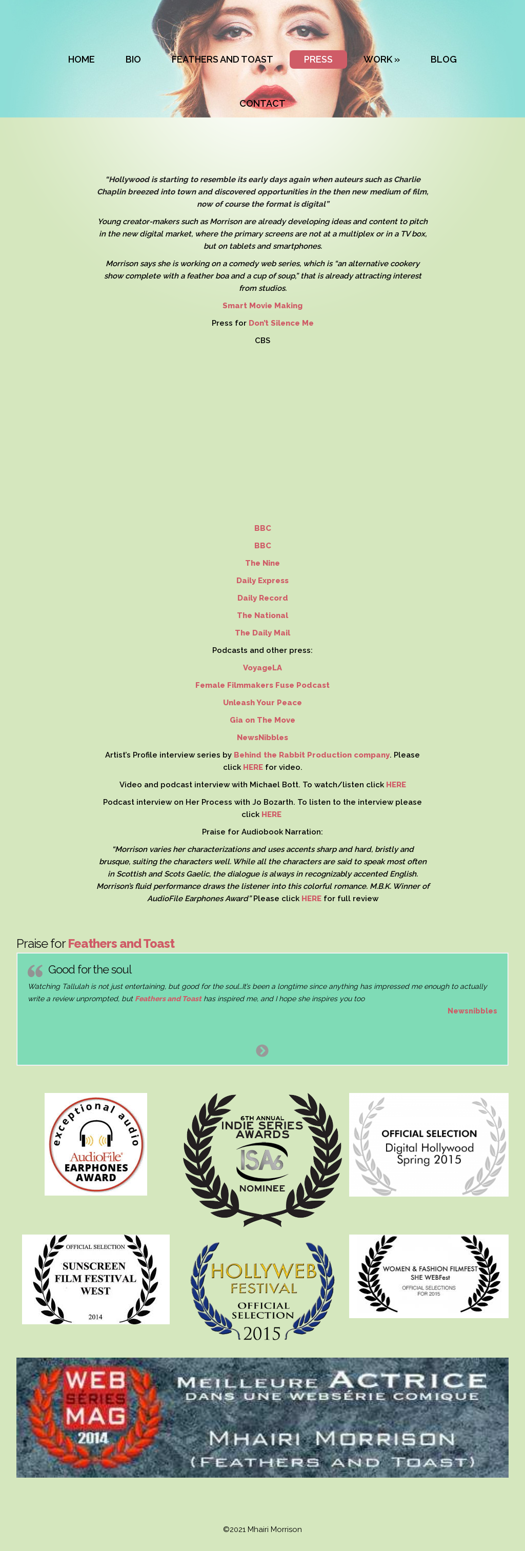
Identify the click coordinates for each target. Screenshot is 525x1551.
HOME (81, 59)
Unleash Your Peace (262, 702)
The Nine (262, 563)
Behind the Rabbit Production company (312, 755)
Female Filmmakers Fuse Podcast (262, 685)
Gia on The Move (262, 720)
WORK (378, 59)
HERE (254, 767)
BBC (262, 528)
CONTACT (262, 103)
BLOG (444, 59)
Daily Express (262, 580)
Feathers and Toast (121, 943)
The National (262, 615)
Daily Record (262, 598)
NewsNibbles (262, 737)
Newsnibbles (472, 1011)
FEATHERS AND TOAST (222, 59)
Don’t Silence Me (281, 323)
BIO (133, 59)
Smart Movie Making (262, 305)
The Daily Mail (262, 633)
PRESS (318, 59)
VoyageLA (262, 667)
